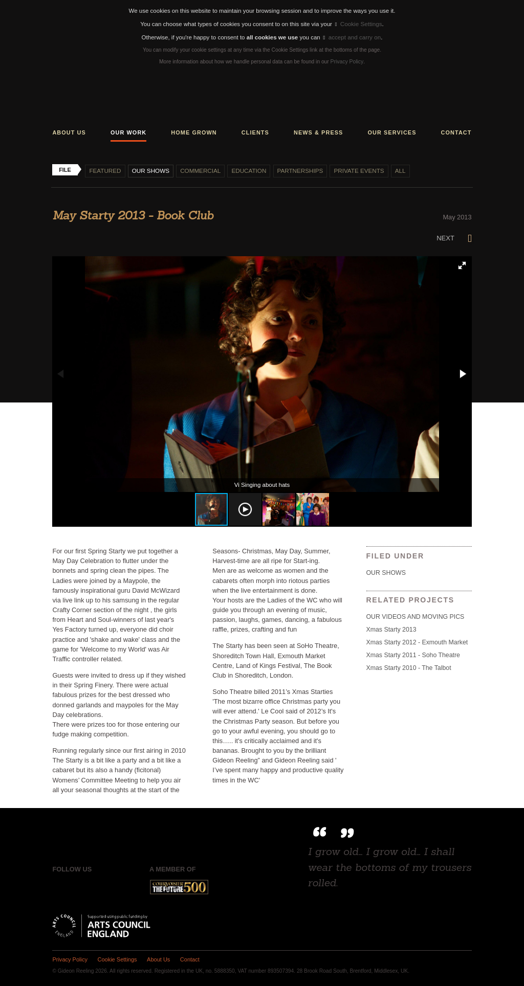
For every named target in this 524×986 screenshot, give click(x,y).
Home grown (193, 131)
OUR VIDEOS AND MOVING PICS (414, 615)
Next (454, 236)
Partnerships (297, 169)
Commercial (199, 169)
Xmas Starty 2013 (391, 628)
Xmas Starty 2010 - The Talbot (408, 665)
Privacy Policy (347, 60)
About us (69, 131)
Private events (355, 169)
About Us (157, 958)
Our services (391, 131)
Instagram (102, 885)
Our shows (149, 169)
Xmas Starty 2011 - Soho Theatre (412, 653)
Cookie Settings (358, 23)
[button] (462, 264)
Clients (255, 131)
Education (247, 169)
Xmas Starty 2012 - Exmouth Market (416, 640)
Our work (128, 131)
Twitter (81, 885)
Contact (456, 131)
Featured (104, 169)
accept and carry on (351, 36)
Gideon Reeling (262, 97)
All (396, 169)
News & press (318, 131)
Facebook (59, 885)
